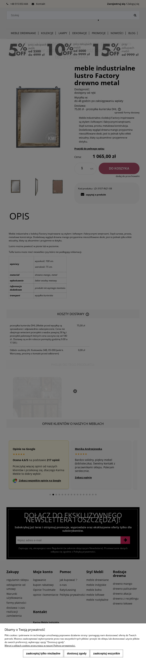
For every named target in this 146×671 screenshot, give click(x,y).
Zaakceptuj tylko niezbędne (43, 653)
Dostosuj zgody (76, 653)
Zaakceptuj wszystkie (106, 653)
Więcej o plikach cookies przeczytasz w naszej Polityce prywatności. (40, 645)
